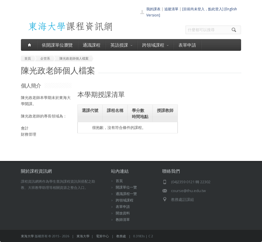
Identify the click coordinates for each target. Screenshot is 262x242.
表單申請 (187, 45)
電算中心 (102, 236)
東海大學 (27, 236)
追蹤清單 (171, 8)
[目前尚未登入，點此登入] (202, 8)
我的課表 (153, 8)
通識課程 (91, 45)
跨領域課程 (155, 45)
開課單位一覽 (126, 187)
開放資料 (123, 213)
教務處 (121, 236)
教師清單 (123, 219)
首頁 (119, 180)
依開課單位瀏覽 (57, 45)
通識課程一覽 (126, 193)
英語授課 (121, 45)
